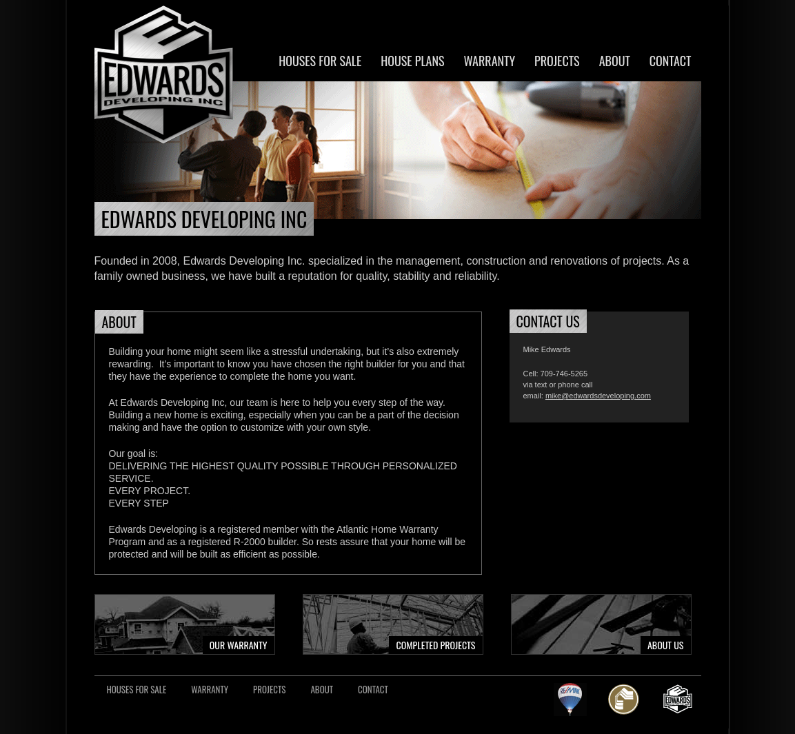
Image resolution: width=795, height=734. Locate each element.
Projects (557, 61)
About (614, 61)
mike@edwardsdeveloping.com (598, 395)
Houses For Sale (320, 61)
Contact (671, 61)
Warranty (489, 61)
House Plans (412, 61)
